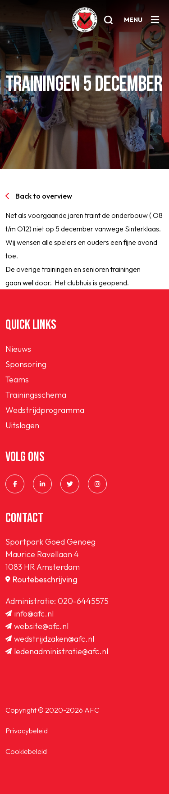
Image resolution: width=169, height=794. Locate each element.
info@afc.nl (29, 613)
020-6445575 (83, 601)
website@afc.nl (37, 626)
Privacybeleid (26, 730)
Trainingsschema (35, 395)
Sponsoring (25, 364)
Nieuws (18, 349)
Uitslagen (22, 425)
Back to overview (38, 195)
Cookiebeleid (26, 751)
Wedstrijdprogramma (44, 410)
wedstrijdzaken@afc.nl (49, 639)
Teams (17, 379)
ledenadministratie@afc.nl (56, 651)
